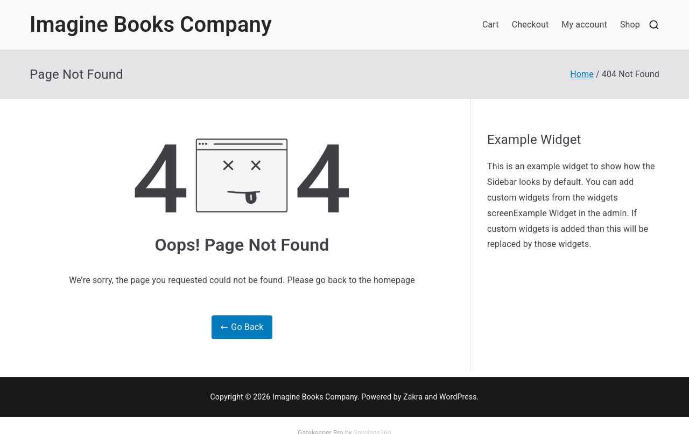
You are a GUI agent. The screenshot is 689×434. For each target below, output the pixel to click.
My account (584, 24)
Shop (630, 24)
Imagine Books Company (151, 24)
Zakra (413, 396)
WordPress (457, 396)
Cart (490, 24)
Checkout (530, 24)
